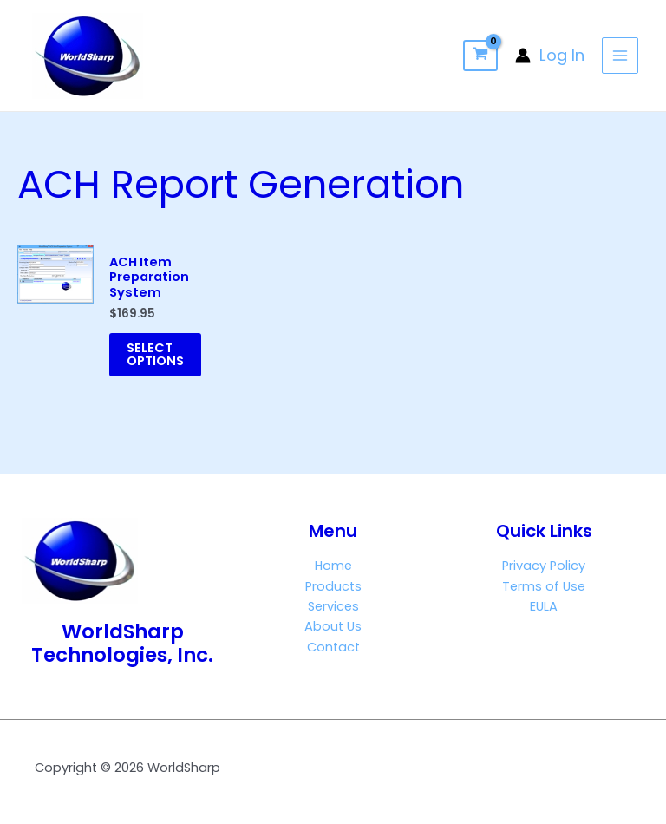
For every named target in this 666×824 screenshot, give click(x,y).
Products (333, 586)
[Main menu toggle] (620, 55)
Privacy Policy (543, 565)
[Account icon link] (549, 56)
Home (333, 565)
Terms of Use (543, 586)
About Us (333, 626)
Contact (333, 647)
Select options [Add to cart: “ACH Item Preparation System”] (155, 354)
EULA (544, 606)
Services (333, 606)
